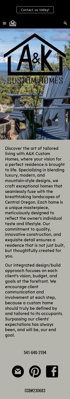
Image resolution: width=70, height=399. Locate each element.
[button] (4, 23)
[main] (35, 241)
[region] (35, 9)
